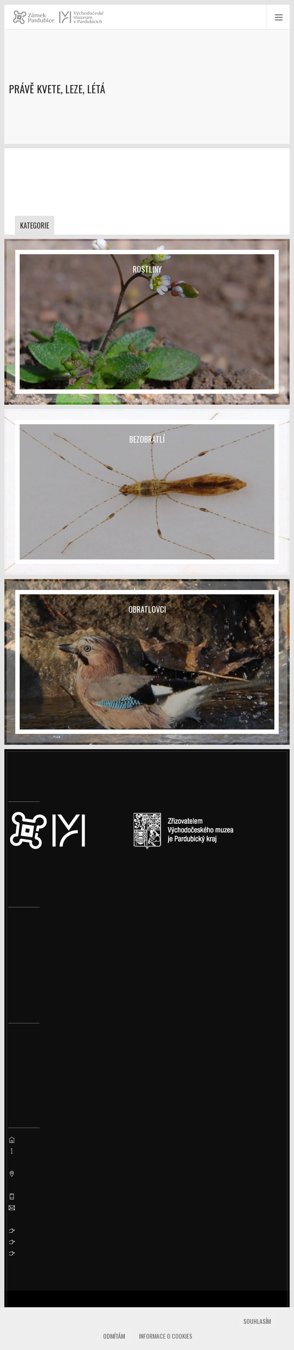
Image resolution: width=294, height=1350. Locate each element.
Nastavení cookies (38, 865)
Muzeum (46, 105)
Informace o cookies (165, 1335)
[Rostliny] (147, 307)
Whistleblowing (45, 1238)
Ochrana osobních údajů (58, 1227)
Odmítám (114, 1335)
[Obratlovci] (147, 647)
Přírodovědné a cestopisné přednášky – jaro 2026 (85, 1020)
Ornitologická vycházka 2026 (54, 1074)
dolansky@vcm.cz (139, 199)
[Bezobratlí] (147, 477)
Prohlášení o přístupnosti (60, 1216)
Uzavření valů (30, 904)
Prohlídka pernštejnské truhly (55, 1047)
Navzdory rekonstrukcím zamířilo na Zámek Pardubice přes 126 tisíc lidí (122, 970)
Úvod (16, 105)
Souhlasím (257, 1321)
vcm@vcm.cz (40, 1193)
